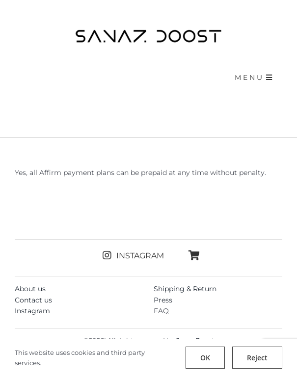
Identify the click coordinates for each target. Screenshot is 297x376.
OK (205, 357)
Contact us (33, 300)
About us (30, 288)
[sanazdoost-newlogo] (148, 32)
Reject (257, 357)
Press (163, 300)
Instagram (32, 310)
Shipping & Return (185, 288)
